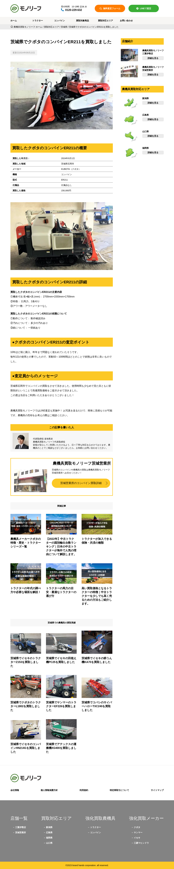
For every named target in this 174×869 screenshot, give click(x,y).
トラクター (37, 20)
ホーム (13, 20)
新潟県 (49, 827)
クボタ (137, 827)
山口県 (49, 843)
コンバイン (59, 20)
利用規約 (84, 790)
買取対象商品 (82, 20)
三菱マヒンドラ (141, 843)
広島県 (49, 832)
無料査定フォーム (109, 8)
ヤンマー (138, 832)
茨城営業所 (20, 832)
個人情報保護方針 (49, 790)
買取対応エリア (105, 20)
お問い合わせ (126, 20)
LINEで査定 (143, 8)
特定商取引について (119, 790)
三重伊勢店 (20, 827)
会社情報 (14, 790)
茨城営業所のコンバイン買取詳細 (81, 483)
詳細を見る (153, 58)
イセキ (137, 837)
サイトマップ (157, 790)
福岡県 (49, 837)
